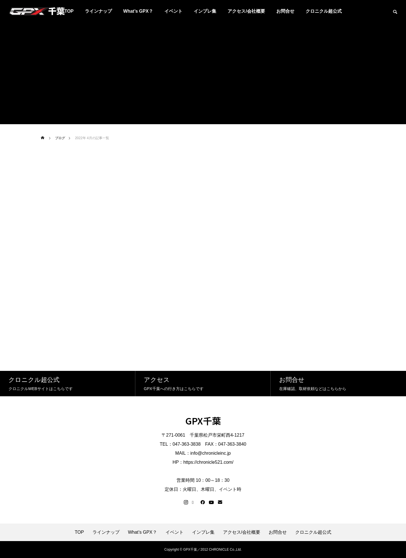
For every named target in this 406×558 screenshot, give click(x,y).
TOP (79, 532)
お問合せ (285, 11)
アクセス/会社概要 (246, 11)
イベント (173, 11)
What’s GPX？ (138, 11)
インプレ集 (205, 11)
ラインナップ (98, 11)
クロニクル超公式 (324, 11)
